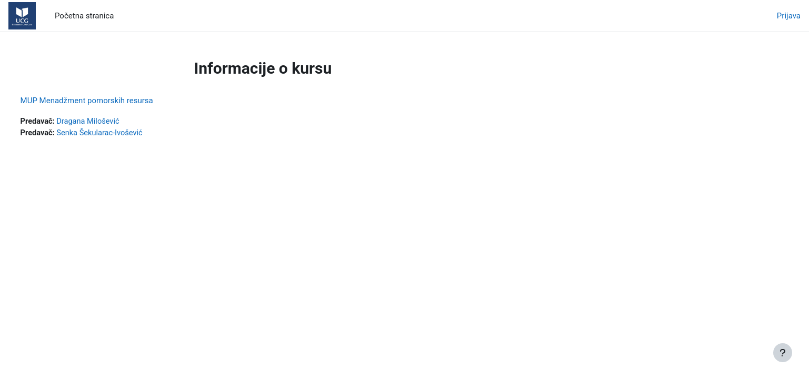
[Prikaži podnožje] (782, 352)
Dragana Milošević (109, 121)
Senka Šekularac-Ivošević (121, 133)
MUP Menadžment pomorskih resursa (106, 100)
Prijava (789, 16)
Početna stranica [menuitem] (84, 16)
